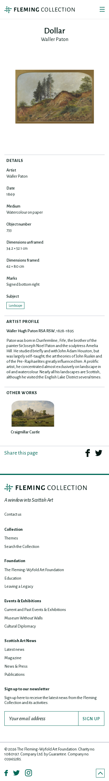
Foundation (14, 561)
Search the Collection (21, 546)
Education (12, 578)
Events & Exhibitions (22, 601)
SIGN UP (91, 718)
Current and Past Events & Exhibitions (35, 609)
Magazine (13, 658)
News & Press (16, 666)
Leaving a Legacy (18, 586)
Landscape (15, 305)
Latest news (14, 649)
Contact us (13, 514)
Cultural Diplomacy (20, 626)
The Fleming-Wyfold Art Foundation (34, 570)
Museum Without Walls (23, 618)
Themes (11, 538)
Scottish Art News (20, 641)
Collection (13, 529)
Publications (14, 674)
